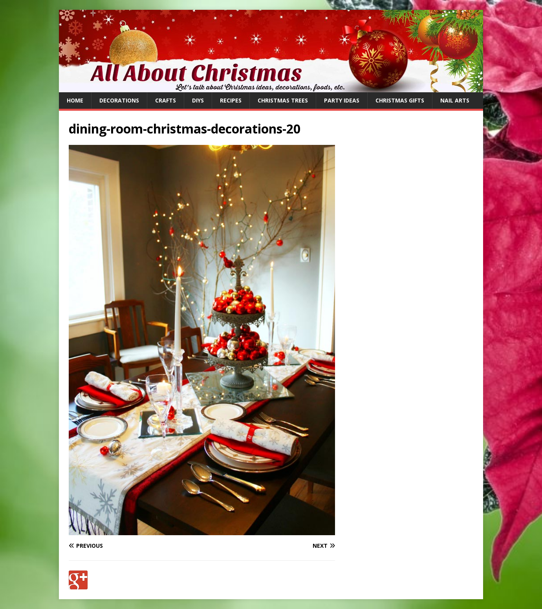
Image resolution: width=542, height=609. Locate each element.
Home (75, 100)
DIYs (198, 100)
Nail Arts (454, 100)
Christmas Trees (283, 100)
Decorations (119, 100)
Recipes (231, 100)
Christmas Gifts (399, 100)
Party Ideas (341, 100)
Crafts (165, 100)
